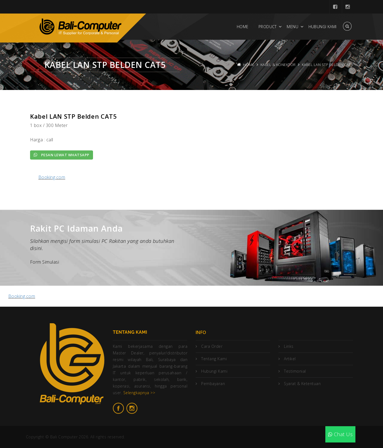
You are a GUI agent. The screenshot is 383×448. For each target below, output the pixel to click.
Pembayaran (213, 383)
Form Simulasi (44, 262)
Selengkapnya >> (139, 392)
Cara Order (211, 346)
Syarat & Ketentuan (302, 383)
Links (288, 346)
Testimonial (295, 371)
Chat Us (340, 434)
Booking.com (51, 177)
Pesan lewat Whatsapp (61, 154)
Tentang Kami (214, 358)
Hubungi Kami (322, 26)
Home (243, 26)
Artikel (290, 358)
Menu (292, 26)
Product (268, 26)
